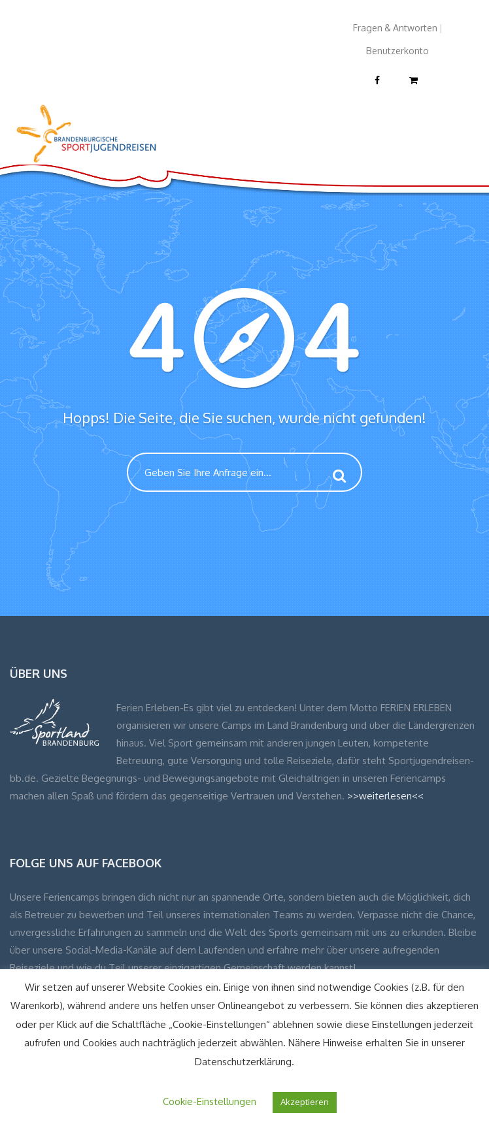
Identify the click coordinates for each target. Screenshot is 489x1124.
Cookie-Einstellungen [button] (209, 1101)
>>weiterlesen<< (385, 796)
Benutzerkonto (397, 50)
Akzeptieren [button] (304, 1102)
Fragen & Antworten (395, 27)
